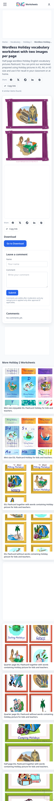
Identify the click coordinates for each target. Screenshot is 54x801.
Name (9, 259)
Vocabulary (15, 42)
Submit (12, 292)
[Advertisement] (27, 23)
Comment (10, 270)
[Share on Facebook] (11, 79)
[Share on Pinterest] (40, 79)
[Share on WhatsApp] (25, 79)
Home (5, 42)
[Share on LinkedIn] (32, 79)
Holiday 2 (27, 42)
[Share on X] (18, 79)
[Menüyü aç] (5, 4)
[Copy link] (9, 86)
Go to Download (15, 243)
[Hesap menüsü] (49, 4)
